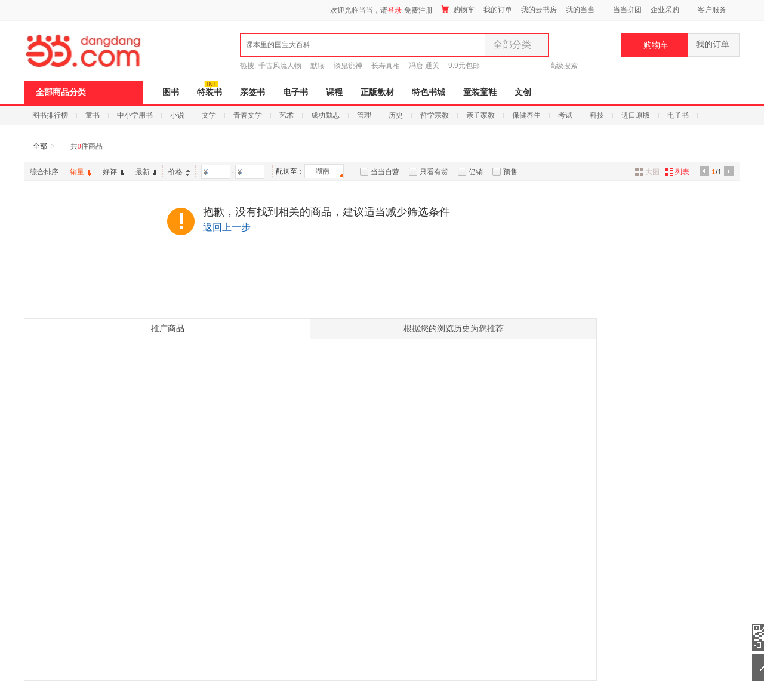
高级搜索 (563, 65)
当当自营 (385, 172)
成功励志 (325, 115)
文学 (209, 115)
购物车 (457, 9)
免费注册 (418, 10)
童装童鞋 (480, 92)
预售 (510, 172)
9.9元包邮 (464, 65)
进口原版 (635, 115)
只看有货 (434, 172)
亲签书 (252, 92)
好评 (113, 172)
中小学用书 (135, 115)
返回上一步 (227, 227)
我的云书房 (539, 9)
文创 (523, 92)
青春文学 (247, 115)
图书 (170, 92)
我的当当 (580, 9)
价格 (179, 172)
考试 (565, 115)
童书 (92, 115)
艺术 (286, 115)
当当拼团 (627, 9)
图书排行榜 (50, 115)
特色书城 (428, 92)
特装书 (209, 92)
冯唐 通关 (424, 65)
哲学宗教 (434, 115)
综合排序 (44, 172)
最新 (146, 172)
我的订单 (497, 9)
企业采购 (665, 9)
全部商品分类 (61, 92)
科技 (597, 115)
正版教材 (377, 92)
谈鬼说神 (348, 65)
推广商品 (167, 328)
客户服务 (712, 9)
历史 (396, 115)
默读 (317, 65)
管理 (364, 115)
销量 (80, 172)
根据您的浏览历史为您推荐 (453, 328)
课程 (334, 92)
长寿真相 (385, 65)
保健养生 (526, 115)
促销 (476, 172)
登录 (394, 10)
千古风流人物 (279, 65)
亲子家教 (480, 115)
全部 (40, 146)
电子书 (295, 92)
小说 (177, 115)
